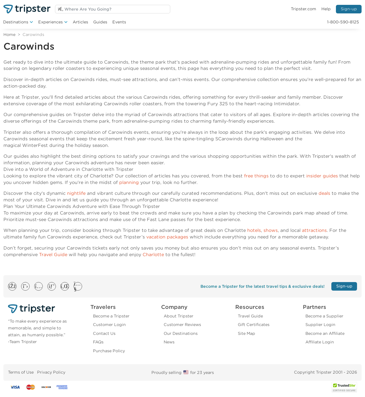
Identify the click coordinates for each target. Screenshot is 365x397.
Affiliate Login (319, 342)
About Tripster (178, 316)
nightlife (76, 193)
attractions (314, 230)
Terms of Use (21, 372)
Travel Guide (53, 254)
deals (324, 193)
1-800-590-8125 (343, 22)
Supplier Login (320, 324)
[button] (12, 286)
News (169, 342)
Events (119, 22)
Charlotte (153, 254)
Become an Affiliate (324, 333)
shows (270, 230)
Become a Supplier (324, 316)
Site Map (246, 333)
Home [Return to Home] (9, 34)
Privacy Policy (51, 372)
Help (326, 9)
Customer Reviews (182, 324)
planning (129, 182)
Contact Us (104, 333)
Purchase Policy (109, 351)
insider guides (322, 176)
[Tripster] (40, 308)
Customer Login (109, 324)
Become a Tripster (111, 316)
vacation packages (167, 237)
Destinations (15, 22)
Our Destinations (181, 333)
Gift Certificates (253, 324)
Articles (80, 22)
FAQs (98, 342)
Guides (100, 22)
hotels (254, 230)
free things (256, 176)
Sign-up (349, 9)
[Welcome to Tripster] (26, 9)
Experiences (50, 22)
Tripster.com (303, 9)
